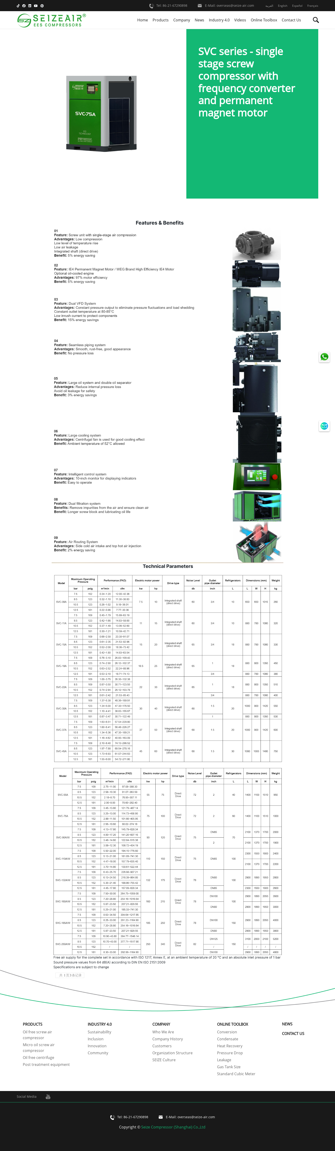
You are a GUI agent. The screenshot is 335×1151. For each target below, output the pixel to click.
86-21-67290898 (175, 6)
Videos (240, 20)
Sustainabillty (99, 1032)
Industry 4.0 (219, 20)
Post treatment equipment (46, 1064)
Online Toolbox (264, 20)
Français (312, 6)
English (282, 6)
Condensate (227, 1038)
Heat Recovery (229, 1045)
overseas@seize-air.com (235, 6)
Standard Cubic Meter (236, 1073)
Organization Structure (172, 1052)
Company (181, 20)
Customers (162, 1045)
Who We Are (163, 1032)
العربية (269, 6)
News (199, 20)
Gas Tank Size (229, 1066)
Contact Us (291, 20)
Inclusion (96, 1038)
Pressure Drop (230, 1052)
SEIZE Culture (164, 1059)
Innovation (97, 1045)
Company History (167, 1038)
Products (161, 20)
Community (98, 1052)
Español (297, 6)
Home (142, 20)
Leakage (224, 1059)
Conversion (227, 1032)
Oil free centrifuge (38, 1057)
